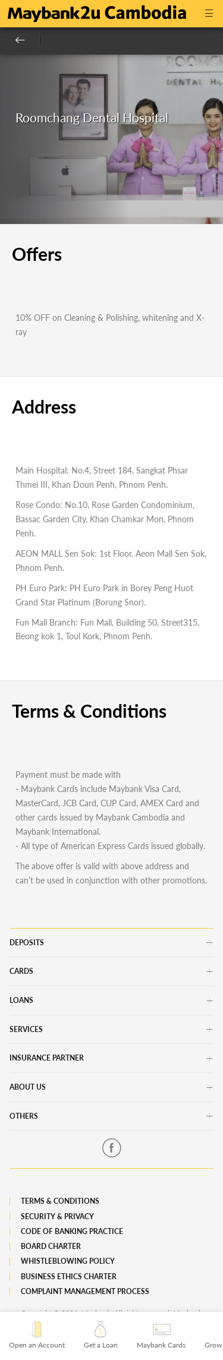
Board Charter (51, 1246)
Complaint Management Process (85, 1291)
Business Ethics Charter (69, 1276)
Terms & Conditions (60, 1201)
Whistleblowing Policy (68, 1261)
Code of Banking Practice (72, 1231)
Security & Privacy (57, 1216)
